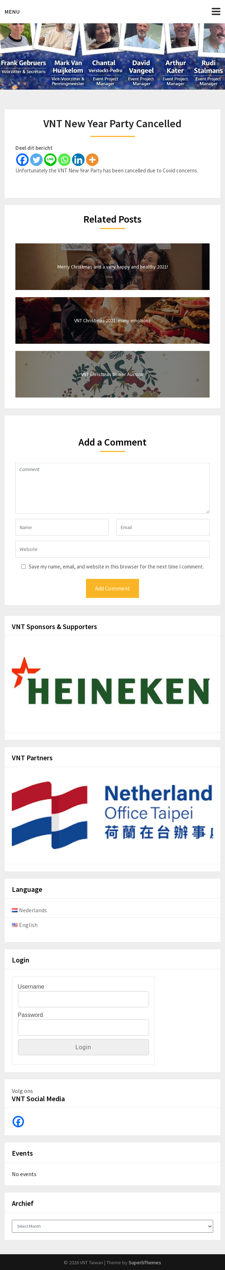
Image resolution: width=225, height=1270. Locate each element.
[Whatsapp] (64, 159)
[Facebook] (22, 159)
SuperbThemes (145, 1262)
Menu (12, 11)
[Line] (50, 159)
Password (30, 1015)
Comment (112, 488)
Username (31, 987)
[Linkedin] (78, 159)
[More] (92, 159)
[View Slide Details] (113, 686)
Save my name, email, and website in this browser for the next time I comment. (116, 566)
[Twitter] (36, 159)
